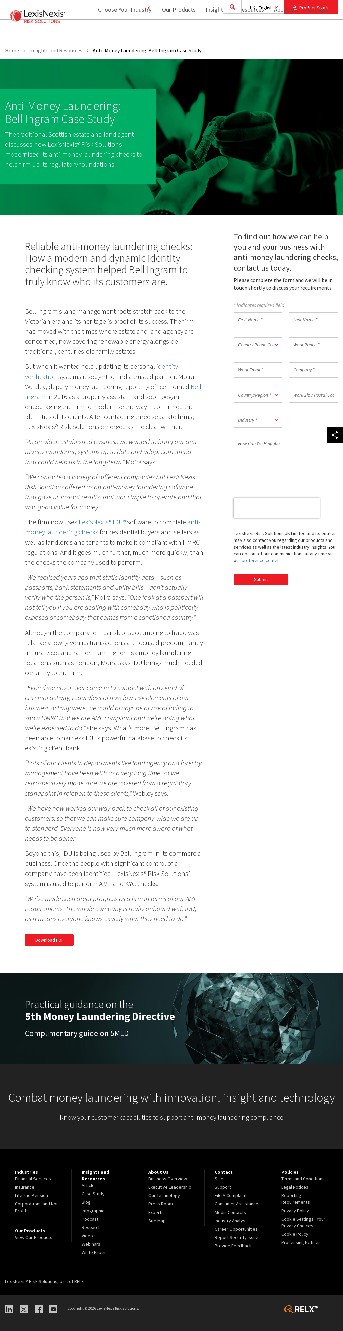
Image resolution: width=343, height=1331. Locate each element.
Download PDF (49, 940)
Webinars (91, 1244)
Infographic (93, 1211)
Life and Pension (31, 1195)
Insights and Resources (230, 32)
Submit (261, 579)
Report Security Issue (236, 1237)
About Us (281, 32)
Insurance (25, 1187)
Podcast (90, 1219)
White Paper (94, 1252)
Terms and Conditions (303, 1179)
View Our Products (33, 1237)
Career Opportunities (236, 1229)
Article (88, 1185)
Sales (220, 1179)
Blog (86, 1202)
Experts (156, 1212)
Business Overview (167, 1179)
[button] (258, 344)
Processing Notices (301, 1242)
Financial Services (33, 1179)
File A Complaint (231, 1195)
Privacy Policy (295, 1211)
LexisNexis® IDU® (102, 521)
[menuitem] (174, 32)
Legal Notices (294, 1187)
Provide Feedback (233, 1246)
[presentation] (277, 508)
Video (87, 1236)
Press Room (160, 1204)
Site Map (157, 1221)
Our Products (174, 32)
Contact (318, 32)
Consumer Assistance (236, 1204)
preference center (260, 560)
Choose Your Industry (116, 32)
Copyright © (77, 1308)
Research (91, 1227)
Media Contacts (230, 1212)
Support (223, 1187)
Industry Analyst (231, 1221)
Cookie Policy (294, 1234)
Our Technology (164, 1195)
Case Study (93, 1194)
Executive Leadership (169, 1187)
